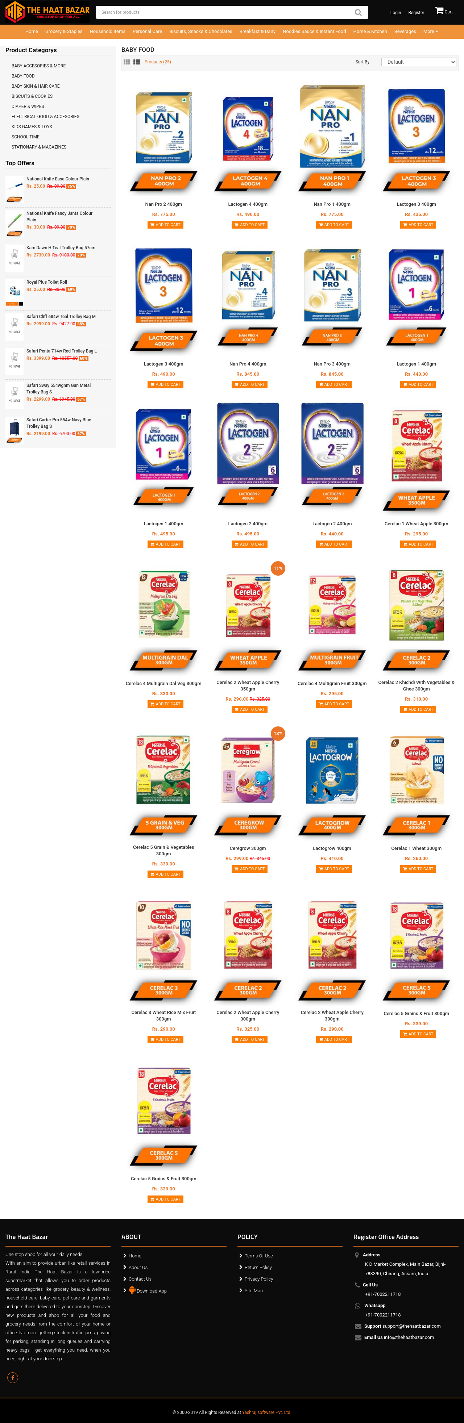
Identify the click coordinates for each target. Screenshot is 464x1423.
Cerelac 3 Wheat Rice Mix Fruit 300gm (164, 1016)
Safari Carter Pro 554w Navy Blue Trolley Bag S (58, 423)
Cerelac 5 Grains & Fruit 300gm (416, 1013)
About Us (138, 1267)
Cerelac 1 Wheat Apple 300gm (416, 523)
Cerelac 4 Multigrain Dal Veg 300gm (164, 683)
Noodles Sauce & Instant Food (314, 31)
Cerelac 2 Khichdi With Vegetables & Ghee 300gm (416, 686)
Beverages (405, 31)
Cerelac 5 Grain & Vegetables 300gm (163, 850)
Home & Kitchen (370, 31)
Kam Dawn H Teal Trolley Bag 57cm (60, 247)
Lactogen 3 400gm (416, 204)
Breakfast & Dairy (258, 31)
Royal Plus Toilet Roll (46, 282)
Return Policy (258, 1267)
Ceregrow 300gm (248, 848)
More (430, 31)
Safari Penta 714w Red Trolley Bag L (61, 351)
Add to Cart (165, 224)
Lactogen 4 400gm (248, 204)
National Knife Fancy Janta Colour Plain (59, 216)
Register (416, 12)
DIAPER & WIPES (28, 106)
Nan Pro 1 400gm (332, 204)
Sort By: (363, 61)
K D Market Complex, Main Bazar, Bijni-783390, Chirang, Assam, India (405, 1264)
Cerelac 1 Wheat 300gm (416, 848)
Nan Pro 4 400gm (247, 364)
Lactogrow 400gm (332, 848)
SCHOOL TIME (26, 136)
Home (31, 31)
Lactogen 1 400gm (416, 364)
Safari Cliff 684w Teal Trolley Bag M (61, 316)
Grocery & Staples (64, 31)
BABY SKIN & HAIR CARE (36, 86)
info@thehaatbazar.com (399, 1338)
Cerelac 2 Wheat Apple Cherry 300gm (247, 1016)
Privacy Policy (259, 1279)
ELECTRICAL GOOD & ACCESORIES (45, 116)
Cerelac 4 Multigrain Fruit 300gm (332, 683)
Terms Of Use (259, 1256)
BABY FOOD (23, 76)
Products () (158, 61)
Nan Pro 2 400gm (163, 204)
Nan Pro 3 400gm (332, 364)
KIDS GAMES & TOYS (32, 126)
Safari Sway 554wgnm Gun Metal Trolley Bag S (58, 389)
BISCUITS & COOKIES (32, 96)
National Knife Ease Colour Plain (57, 178)
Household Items (108, 31)
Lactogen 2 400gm (248, 523)
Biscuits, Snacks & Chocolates (200, 31)
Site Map (254, 1290)
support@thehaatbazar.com (403, 1326)
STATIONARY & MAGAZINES (39, 147)
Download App (148, 1289)
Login (395, 12)
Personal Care (147, 31)
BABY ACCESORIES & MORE (39, 65)
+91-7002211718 (383, 1289)
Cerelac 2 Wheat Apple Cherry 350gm (247, 686)
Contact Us (140, 1279)
